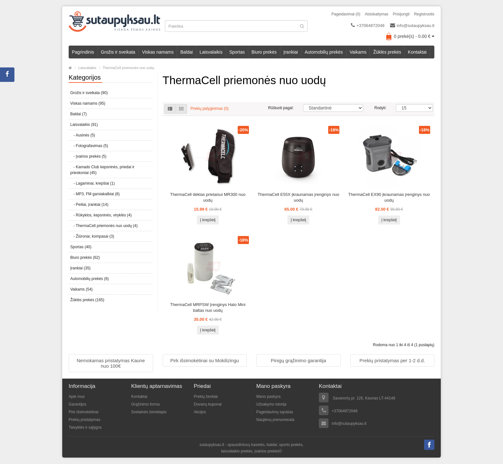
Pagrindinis (83, 52)
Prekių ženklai (206, 396)
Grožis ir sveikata (118, 52)
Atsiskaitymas (376, 14)
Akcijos (200, 412)
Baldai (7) (78, 114)
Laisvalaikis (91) (84, 124)
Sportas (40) (80, 247)
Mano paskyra (268, 396)
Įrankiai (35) (80, 268)
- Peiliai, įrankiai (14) (89, 204)
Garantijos (77, 404)
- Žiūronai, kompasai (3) (92, 236)
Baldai (186, 52)
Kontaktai (417, 52)
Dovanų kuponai (208, 404)
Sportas (237, 52)
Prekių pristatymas (84, 419)
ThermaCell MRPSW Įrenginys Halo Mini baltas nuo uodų (207, 307)
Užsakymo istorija (271, 404)
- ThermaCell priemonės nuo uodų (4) (104, 225)
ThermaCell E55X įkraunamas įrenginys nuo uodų (298, 197)
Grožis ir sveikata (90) (89, 93)
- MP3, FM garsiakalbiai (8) (95, 194)
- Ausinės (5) (82, 135)
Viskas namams (158, 52)
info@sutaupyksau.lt (412, 25)
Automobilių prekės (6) (89, 278)
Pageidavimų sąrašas (274, 412)
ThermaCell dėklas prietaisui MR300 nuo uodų (207, 197)
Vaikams (358, 52)
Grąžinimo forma (145, 404)
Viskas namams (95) (87, 103)
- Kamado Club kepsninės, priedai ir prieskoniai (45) (102, 170)
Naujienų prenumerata (275, 419)
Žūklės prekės (387, 52)
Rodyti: (380, 108)
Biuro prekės (264, 52)
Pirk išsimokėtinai (83, 412)
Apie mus (77, 396)
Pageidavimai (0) (345, 14)
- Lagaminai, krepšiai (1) (92, 183)
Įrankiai (291, 52)
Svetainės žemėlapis (148, 412)
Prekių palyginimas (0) (210, 108)
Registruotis (424, 14)
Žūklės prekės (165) (87, 300)
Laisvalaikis (211, 52)
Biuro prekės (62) (85, 257)
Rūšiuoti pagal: (281, 108)
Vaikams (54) (81, 289)
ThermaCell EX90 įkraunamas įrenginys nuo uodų (389, 197)
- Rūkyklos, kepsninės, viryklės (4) (101, 215)
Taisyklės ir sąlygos (85, 427)
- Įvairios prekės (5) (88, 156)
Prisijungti (401, 14)
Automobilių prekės (324, 52)
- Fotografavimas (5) (89, 146)
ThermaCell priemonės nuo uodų (128, 68)
